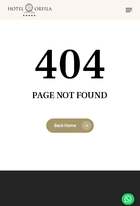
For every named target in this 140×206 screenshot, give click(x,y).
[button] (129, 10)
